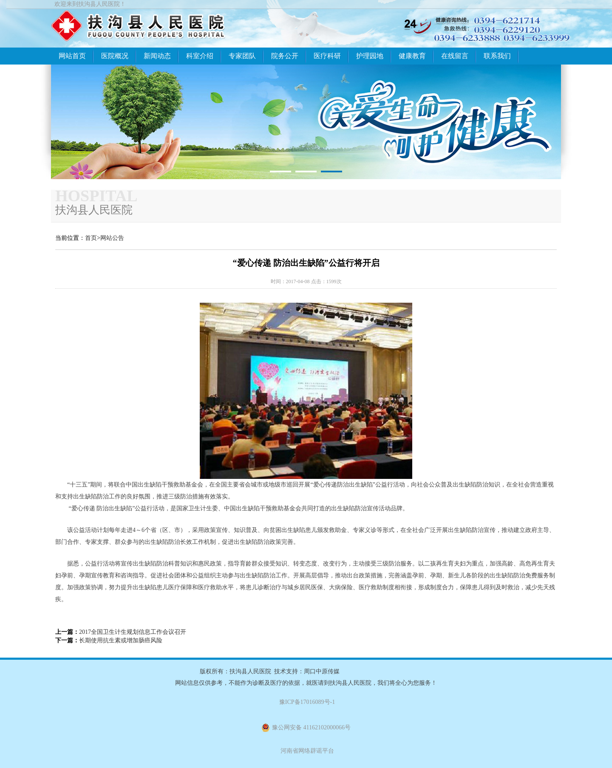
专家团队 (242, 55)
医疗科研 (327, 55)
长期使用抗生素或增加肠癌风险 (120, 640)
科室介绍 (199, 55)
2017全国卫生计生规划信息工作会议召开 (132, 632)
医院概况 (114, 55)
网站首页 (72, 55)
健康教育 (412, 55)
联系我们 (497, 55)
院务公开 (284, 55)
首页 (91, 238)
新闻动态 (157, 55)
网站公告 (112, 238)
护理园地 (369, 55)
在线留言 (454, 55)
